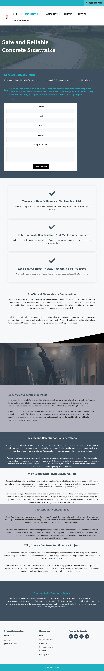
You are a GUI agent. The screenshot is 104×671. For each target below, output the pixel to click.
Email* (41, 116)
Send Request (41, 167)
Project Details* (40, 145)
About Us (81, 14)
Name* (41, 107)
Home (14, 14)
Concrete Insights (21, 20)
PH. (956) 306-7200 (94, 3)
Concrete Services (32, 14)
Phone (40, 126)
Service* (40, 135)
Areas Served (53, 14)
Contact (68, 14)
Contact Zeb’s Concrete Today (52, 593)
